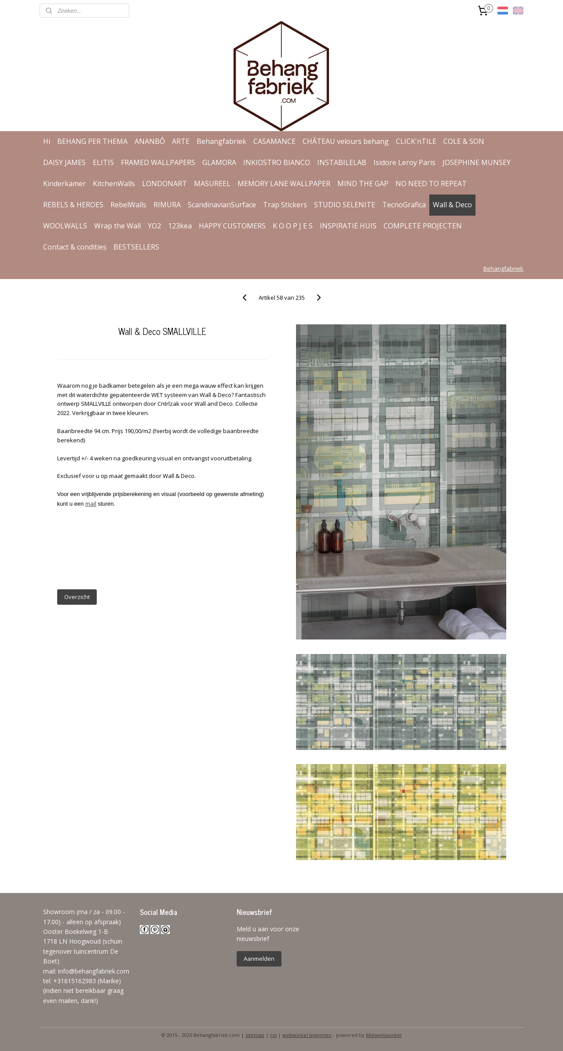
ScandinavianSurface (222, 204)
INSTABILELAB (341, 162)
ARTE (181, 141)
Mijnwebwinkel (384, 1035)
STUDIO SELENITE (344, 204)
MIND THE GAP (362, 183)
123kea (180, 226)
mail (90, 503)
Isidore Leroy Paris (404, 162)
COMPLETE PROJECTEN (423, 226)
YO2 (154, 226)
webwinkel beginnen (307, 1035)
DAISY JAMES (64, 162)
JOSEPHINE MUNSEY (476, 162)
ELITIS (103, 162)
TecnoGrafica (404, 204)
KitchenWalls (114, 183)
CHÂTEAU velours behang (346, 141)
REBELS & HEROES (73, 204)
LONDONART (164, 183)
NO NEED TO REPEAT (431, 183)
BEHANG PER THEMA (92, 141)
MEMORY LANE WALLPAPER (284, 183)
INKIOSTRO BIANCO (276, 162)
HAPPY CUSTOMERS (232, 226)
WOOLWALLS (65, 226)
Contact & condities (74, 247)
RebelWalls (128, 204)
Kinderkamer (64, 183)
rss (273, 1035)
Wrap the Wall (117, 226)
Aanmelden (259, 959)
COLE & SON (463, 141)
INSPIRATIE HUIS (348, 226)
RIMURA (167, 204)
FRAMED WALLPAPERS (158, 162)
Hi (46, 141)
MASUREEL (212, 183)
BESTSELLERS (136, 247)
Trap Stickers (285, 204)
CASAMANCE (274, 141)
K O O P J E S (293, 226)
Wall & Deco (452, 204)
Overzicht (76, 597)
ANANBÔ (150, 141)
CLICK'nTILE (416, 141)
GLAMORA (219, 162)
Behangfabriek (221, 141)
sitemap (254, 1035)
